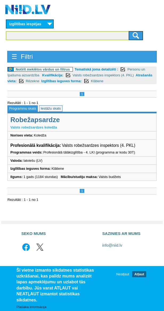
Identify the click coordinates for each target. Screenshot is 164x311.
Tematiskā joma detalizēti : (96, 69)
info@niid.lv (112, 245)
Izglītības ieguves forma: (61, 81)
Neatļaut (122, 274)
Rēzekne (32, 81)
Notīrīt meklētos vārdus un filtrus (43, 69)
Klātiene (97, 81)
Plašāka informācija (31, 307)
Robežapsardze (35, 119)
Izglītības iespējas (25, 24)
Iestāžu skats (51, 108)
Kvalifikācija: (53, 75)
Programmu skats (22, 108)
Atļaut (139, 274)
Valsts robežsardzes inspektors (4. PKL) (103, 75)
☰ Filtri (22, 56)
